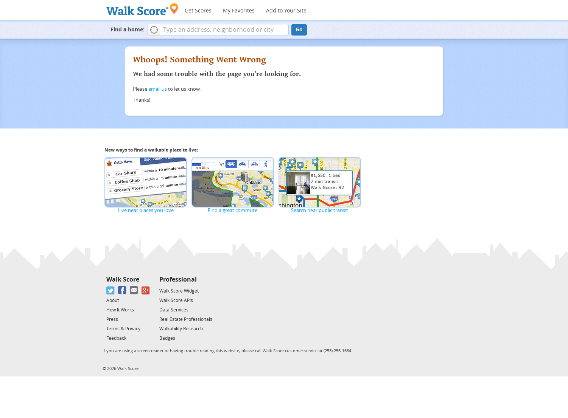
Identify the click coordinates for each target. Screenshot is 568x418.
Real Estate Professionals (185, 319)
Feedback (116, 338)
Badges (167, 338)
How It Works (120, 310)
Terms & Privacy (123, 328)
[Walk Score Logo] (142, 9)
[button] (154, 30)
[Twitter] (110, 290)
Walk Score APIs (176, 300)
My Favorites (239, 11)
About (112, 300)
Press (112, 319)
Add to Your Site (286, 11)
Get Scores (198, 11)
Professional (178, 279)
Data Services (173, 310)
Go (299, 29)
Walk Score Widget (179, 291)
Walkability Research (181, 328)
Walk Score (122, 279)
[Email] (134, 290)
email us (157, 89)
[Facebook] (122, 290)
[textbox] (224, 30)
